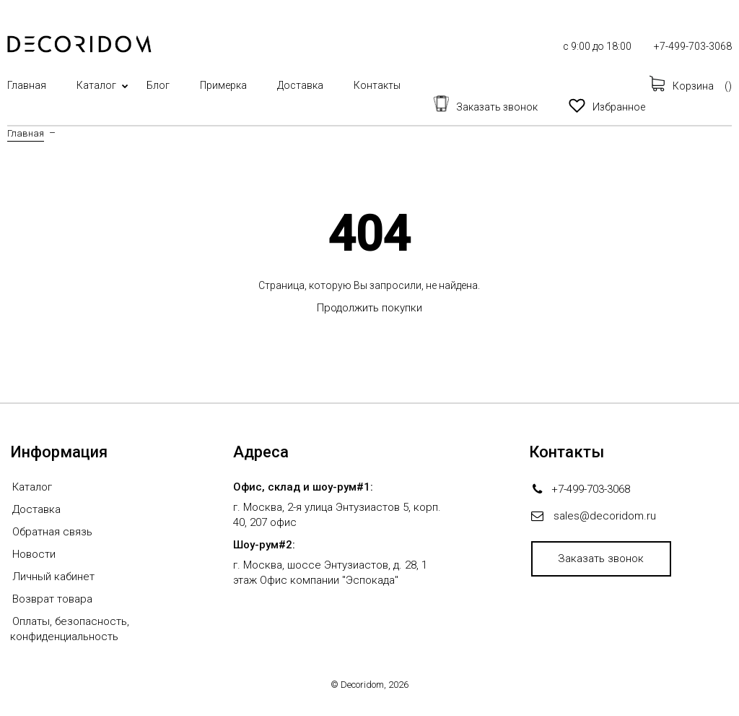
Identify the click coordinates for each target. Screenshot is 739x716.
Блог (158, 85)
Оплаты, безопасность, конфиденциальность (69, 629)
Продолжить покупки (369, 307)
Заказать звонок (601, 558)
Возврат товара (52, 598)
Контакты (377, 85)
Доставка (300, 85)
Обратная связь (52, 531)
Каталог (96, 85)
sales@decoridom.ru (605, 515)
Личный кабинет (53, 576)
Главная (26, 85)
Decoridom (362, 684)
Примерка (223, 85)
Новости (34, 554)
